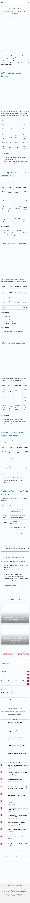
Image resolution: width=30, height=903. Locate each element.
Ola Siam (3, 51)
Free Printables (11, 895)
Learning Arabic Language (12, 898)
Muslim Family (4, 677)
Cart (23, 898)
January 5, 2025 (15, 16)
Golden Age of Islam (16, 887)
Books (19, 895)
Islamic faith (3, 671)
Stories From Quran (5, 683)
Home (7, 887)
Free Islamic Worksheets (14, 896)
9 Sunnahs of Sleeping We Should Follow (17, 829)
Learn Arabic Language (15, 8)
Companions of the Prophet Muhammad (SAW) (14, 889)
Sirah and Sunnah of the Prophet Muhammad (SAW (12, 680)
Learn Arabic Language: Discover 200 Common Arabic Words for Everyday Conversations (23, 654)
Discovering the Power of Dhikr (15, 779)
